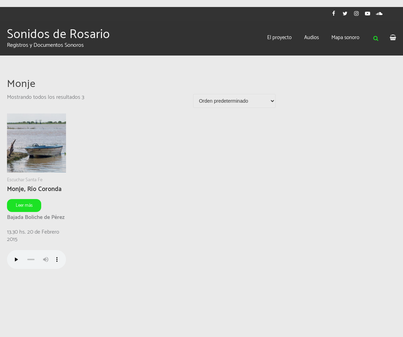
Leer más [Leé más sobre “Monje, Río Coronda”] (24, 205)
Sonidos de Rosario (58, 34)
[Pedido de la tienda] (234, 101)
